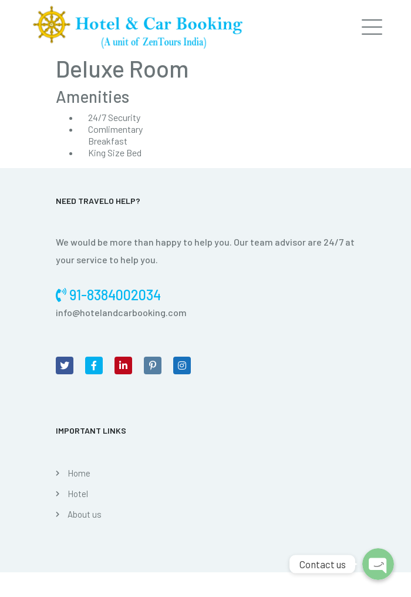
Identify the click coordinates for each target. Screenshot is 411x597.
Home (79, 473)
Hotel (78, 493)
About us (85, 514)
